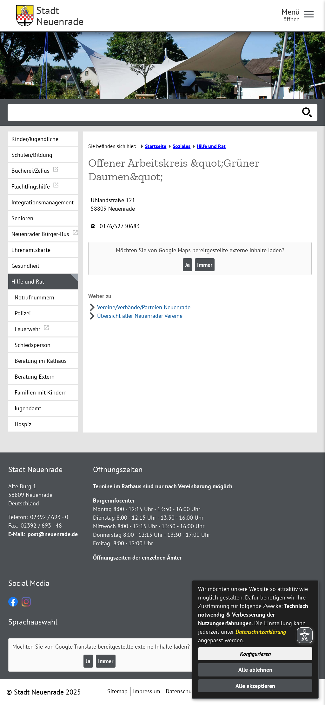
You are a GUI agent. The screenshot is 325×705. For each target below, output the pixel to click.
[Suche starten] (307, 112)
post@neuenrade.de (53, 534)
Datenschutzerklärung (260, 631)
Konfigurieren (255, 653)
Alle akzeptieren (255, 685)
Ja (187, 264)
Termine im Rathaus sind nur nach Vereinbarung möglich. (163, 486)
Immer (204, 264)
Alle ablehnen (255, 669)
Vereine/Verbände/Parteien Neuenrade (143, 307)
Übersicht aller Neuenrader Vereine (139, 315)
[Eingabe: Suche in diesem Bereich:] (155, 112)
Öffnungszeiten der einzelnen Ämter (137, 557)
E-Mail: (16, 534)
